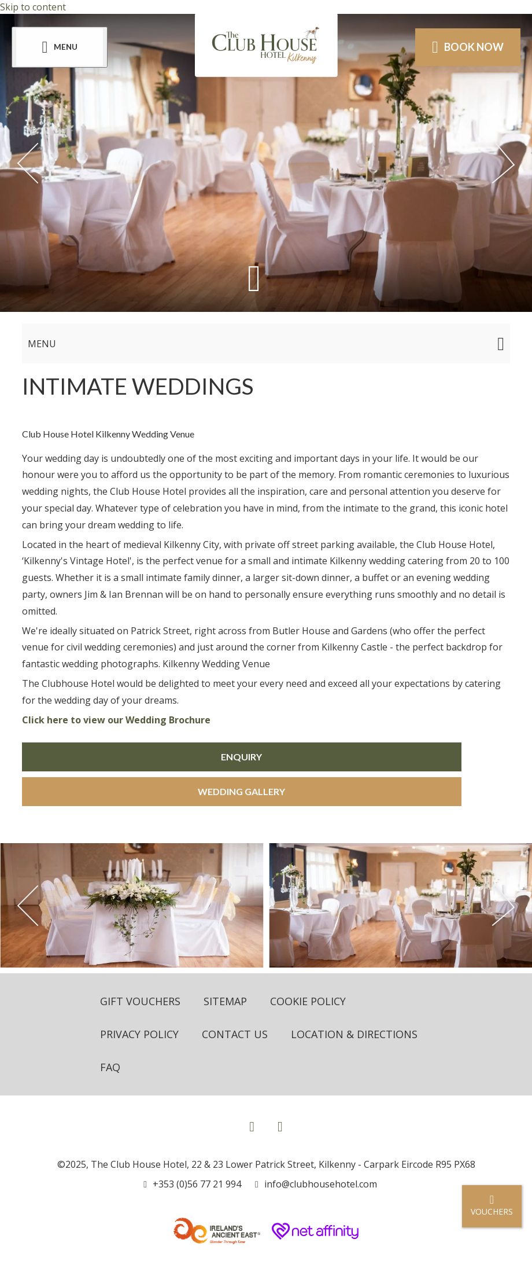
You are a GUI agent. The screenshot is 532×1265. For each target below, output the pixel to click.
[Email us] (316, 1184)
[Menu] (60, 47)
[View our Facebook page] (251, 1125)
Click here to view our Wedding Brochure (116, 720)
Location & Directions (354, 1034)
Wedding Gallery (241, 791)
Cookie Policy (308, 1001)
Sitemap (225, 1001)
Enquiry (241, 756)
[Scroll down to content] (254, 278)
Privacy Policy (139, 1034)
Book (468, 46)
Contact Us (235, 1034)
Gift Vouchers (140, 1001)
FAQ (110, 1067)
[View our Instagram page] (280, 1125)
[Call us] (192, 1184)
